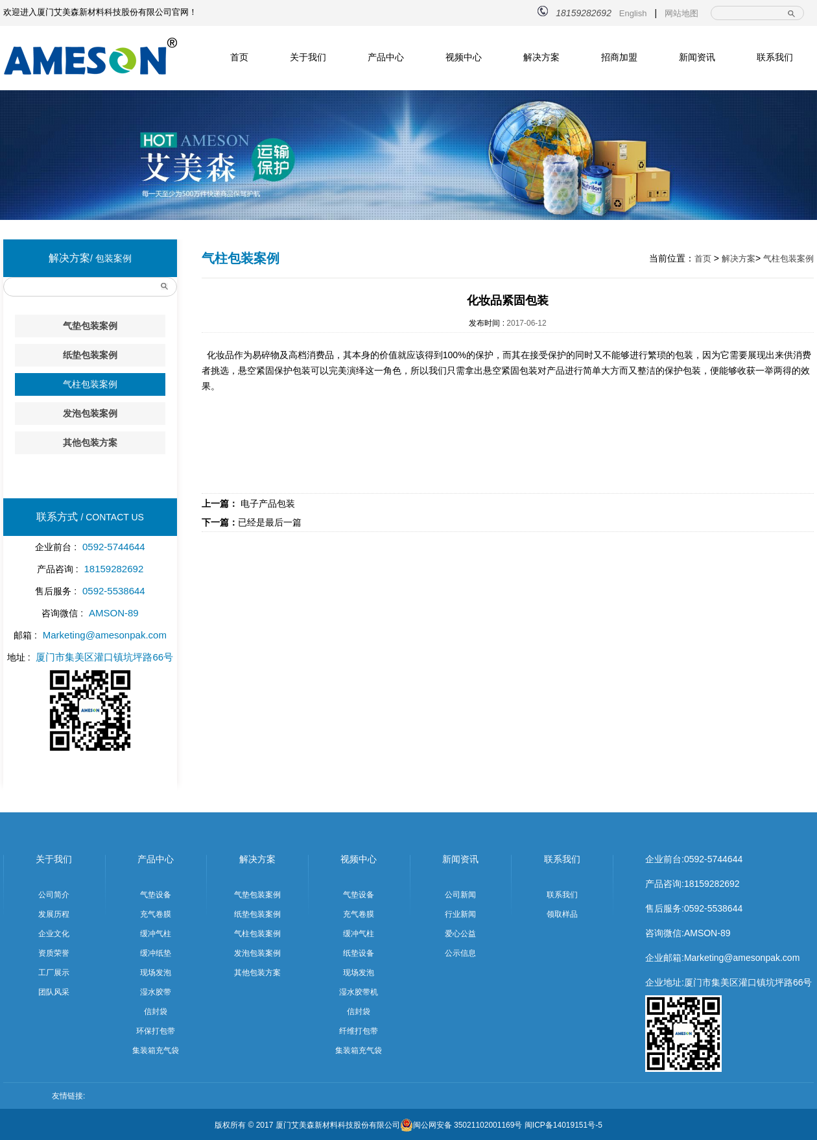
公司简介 (53, 894)
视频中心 (463, 57)
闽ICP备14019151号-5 (563, 1125)
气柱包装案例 (90, 384)
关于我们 (308, 57)
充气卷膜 (155, 914)
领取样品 (562, 914)
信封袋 (155, 1011)
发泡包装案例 (90, 413)
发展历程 (53, 914)
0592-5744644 (713, 859)
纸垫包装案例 (90, 355)
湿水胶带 (155, 992)
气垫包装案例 (90, 326)
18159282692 (712, 884)
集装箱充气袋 (155, 1050)
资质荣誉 (53, 953)
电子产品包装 (248, 503)
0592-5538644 (713, 908)
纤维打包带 (358, 1031)
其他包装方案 (90, 442)
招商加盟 (619, 57)
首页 (239, 57)
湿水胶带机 (358, 992)
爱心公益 (460, 933)
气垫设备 (155, 894)
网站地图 (681, 13)
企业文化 (53, 933)
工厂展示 (53, 972)
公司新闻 (460, 894)
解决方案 (541, 57)
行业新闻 (460, 914)
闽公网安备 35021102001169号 (461, 1125)
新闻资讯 (697, 57)
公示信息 (460, 953)
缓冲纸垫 (155, 953)
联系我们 (775, 57)
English (633, 13)
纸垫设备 (358, 953)
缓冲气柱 (155, 933)
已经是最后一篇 (252, 522)
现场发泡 (155, 972)
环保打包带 (155, 1031)
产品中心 (386, 57)
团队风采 (53, 992)
